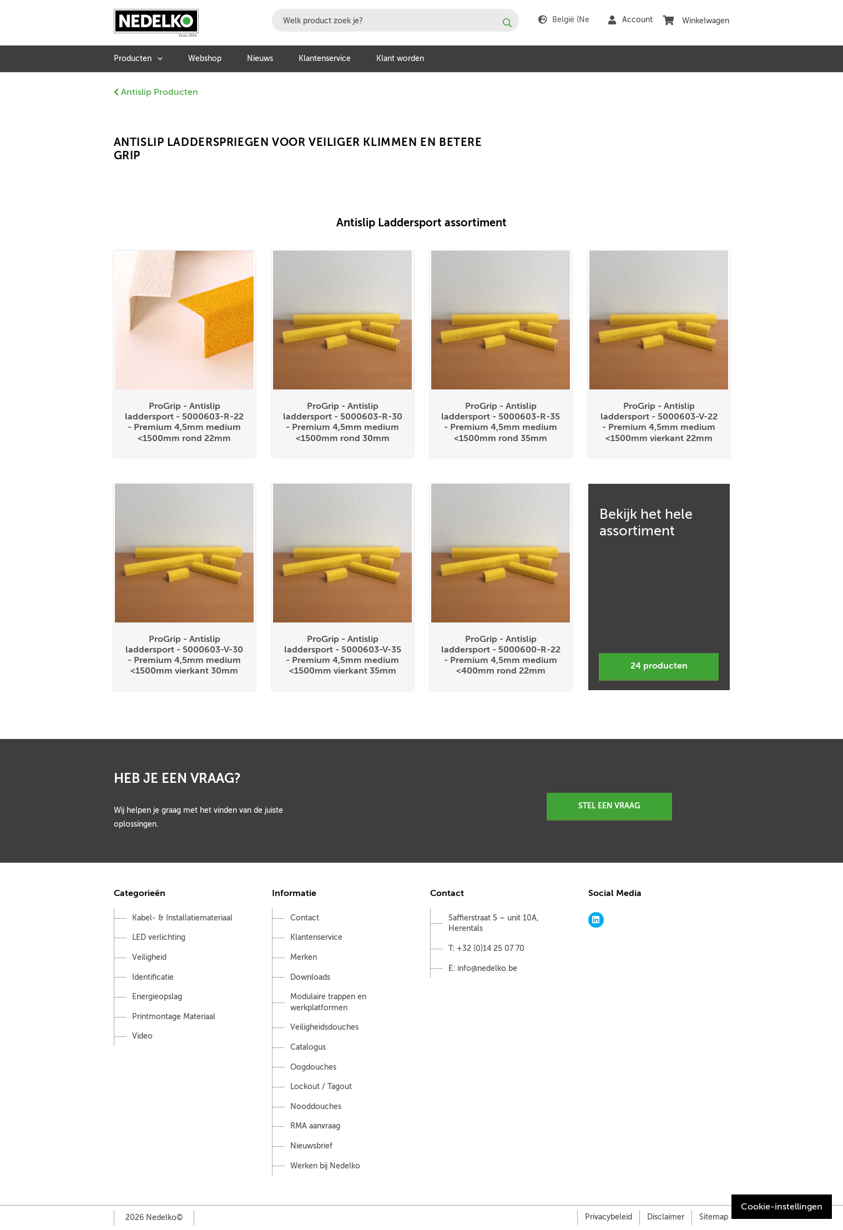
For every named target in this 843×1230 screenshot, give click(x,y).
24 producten (659, 666)
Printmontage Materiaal (173, 1017)
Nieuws (260, 58)
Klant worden (400, 58)
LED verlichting (158, 937)
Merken (303, 957)
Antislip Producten (156, 92)
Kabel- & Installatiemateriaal (182, 918)
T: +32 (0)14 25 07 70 (486, 948)
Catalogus (308, 1047)
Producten (133, 58)
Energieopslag (157, 997)
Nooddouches (315, 1106)
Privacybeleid (608, 1217)
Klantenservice (325, 58)
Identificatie (153, 977)
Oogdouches (313, 1067)
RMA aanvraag (315, 1126)
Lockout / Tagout (321, 1086)
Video (142, 1036)
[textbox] (395, 20)
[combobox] (395, 20)
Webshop (204, 58)
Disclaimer (665, 1217)
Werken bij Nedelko (325, 1166)
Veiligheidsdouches (324, 1027)
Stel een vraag (609, 805)
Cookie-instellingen (781, 1207)
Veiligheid (149, 957)
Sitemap (713, 1217)
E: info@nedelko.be (482, 968)
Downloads (310, 977)
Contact (304, 918)
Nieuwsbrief (311, 1146)
